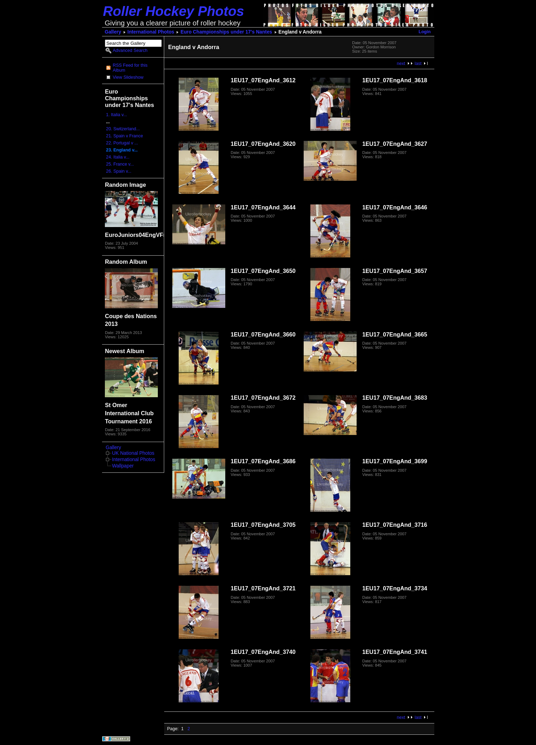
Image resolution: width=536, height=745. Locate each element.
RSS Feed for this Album (130, 68)
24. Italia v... (117, 157)
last (418, 63)
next (401, 63)
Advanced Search (130, 50)
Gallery (113, 32)
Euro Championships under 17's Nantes (226, 32)
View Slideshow (128, 77)
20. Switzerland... (123, 128)
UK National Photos (133, 453)
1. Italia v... (116, 114)
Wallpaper (122, 466)
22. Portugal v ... (122, 143)
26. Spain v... (118, 171)
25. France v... (120, 164)
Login (425, 31)
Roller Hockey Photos (173, 11)
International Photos (150, 32)
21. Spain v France (124, 135)
